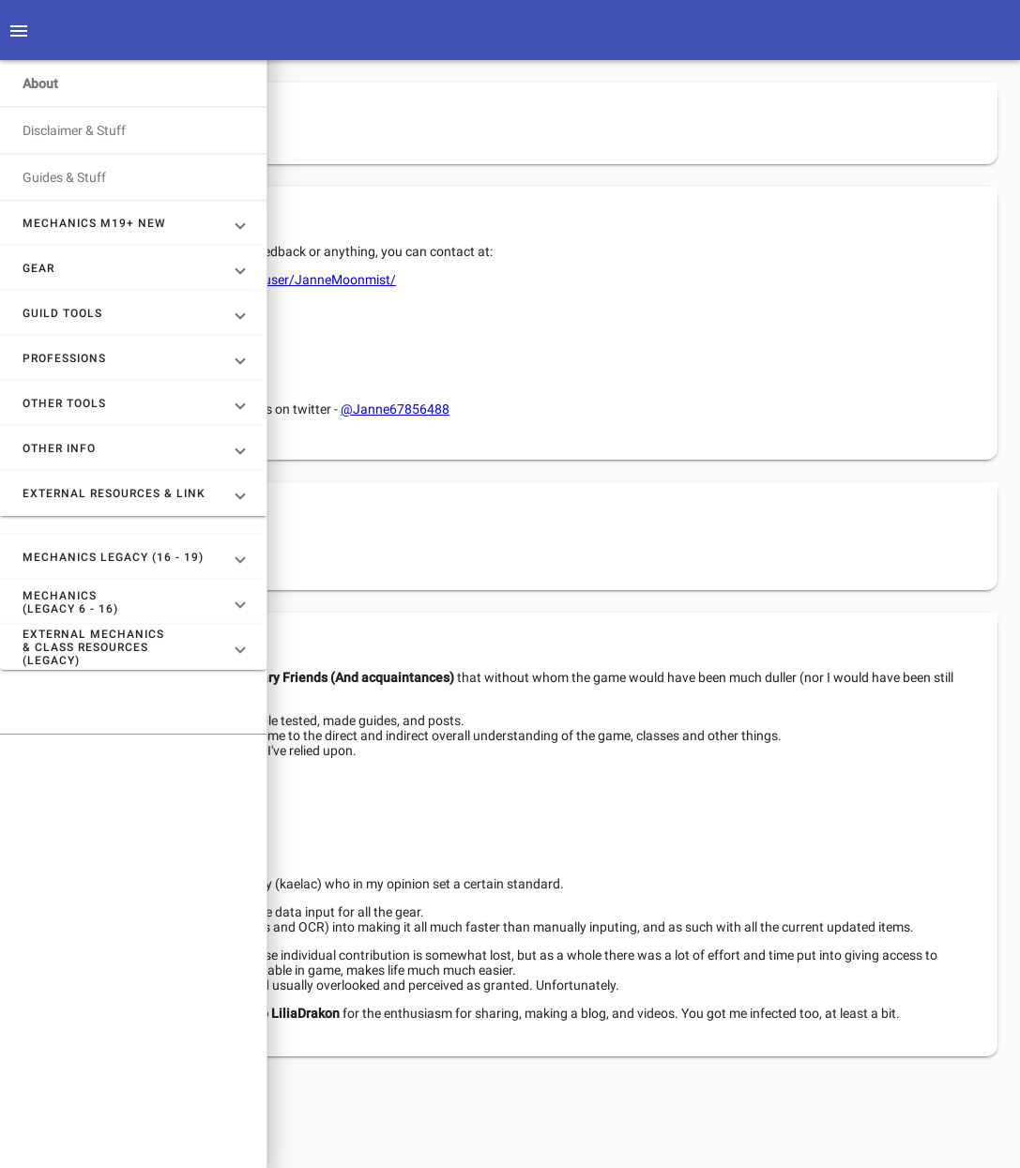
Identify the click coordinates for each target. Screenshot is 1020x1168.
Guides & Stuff (64, 177)
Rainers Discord (425, 378)
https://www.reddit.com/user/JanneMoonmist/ (524, 279)
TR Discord (411, 332)
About (40, 83)
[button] (133, 223)
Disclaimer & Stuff (74, 130)
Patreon (497, 546)
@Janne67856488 (662, 409)
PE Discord (411, 355)
